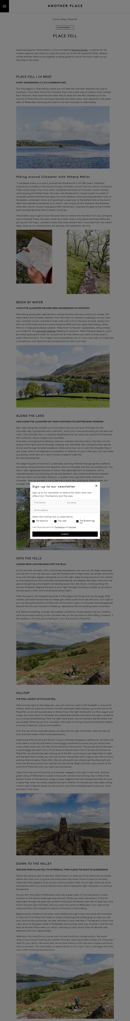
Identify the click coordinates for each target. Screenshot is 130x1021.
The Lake (62, 521)
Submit (65, 534)
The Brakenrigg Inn (87, 522)
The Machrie (42, 521)
